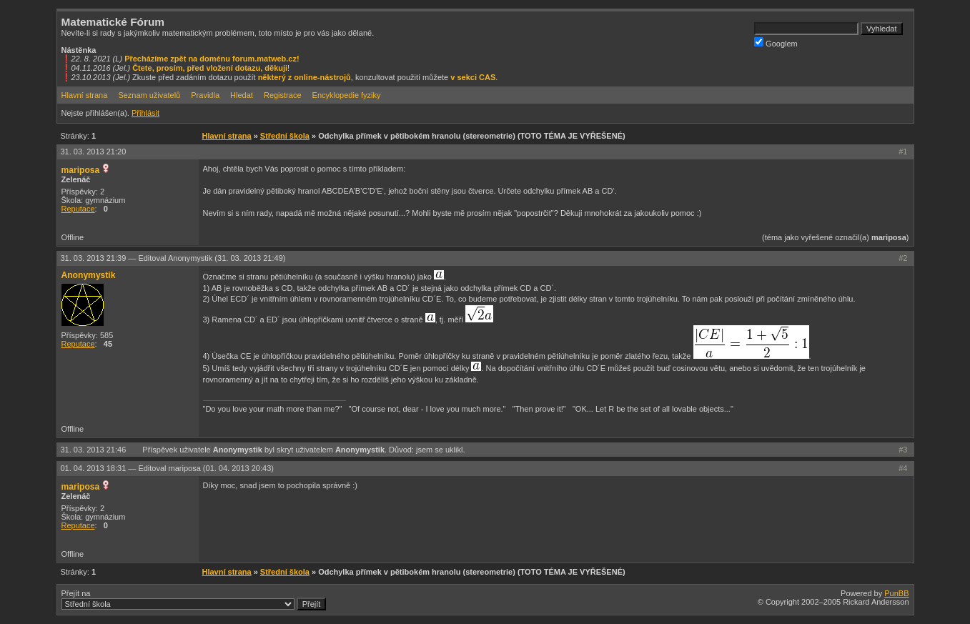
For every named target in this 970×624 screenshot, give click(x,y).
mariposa (80, 170)
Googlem (776, 42)
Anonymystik (88, 275)
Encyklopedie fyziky (346, 95)
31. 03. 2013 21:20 (94, 151)
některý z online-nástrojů (304, 77)
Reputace (78, 208)
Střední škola (285, 136)
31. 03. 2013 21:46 (95, 449)
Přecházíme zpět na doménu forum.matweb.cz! (212, 58)
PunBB (896, 593)
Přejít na (194, 599)
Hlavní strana (84, 95)
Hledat (241, 95)
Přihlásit (145, 113)
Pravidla (205, 95)
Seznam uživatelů (149, 95)
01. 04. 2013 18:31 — (167, 468)
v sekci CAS (472, 77)
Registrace (283, 95)
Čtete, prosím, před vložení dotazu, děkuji (209, 68)
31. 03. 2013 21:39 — (173, 258)
